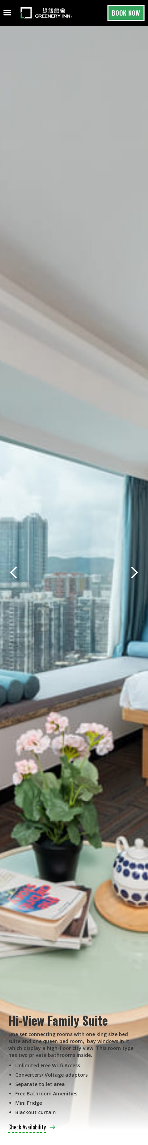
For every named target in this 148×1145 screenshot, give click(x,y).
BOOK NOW (126, 12)
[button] (14, 572)
